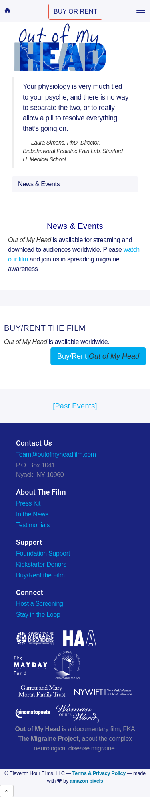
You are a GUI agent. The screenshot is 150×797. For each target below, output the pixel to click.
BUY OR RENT (75, 11)
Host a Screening (39, 603)
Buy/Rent (98, 356)
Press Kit (28, 503)
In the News (32, 514)
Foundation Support (43, 553)
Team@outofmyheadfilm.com (56, 454)
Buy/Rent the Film (40, 575)
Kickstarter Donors (41, 564)
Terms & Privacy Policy (99, 773)
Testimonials (33, 525)
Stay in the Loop (38, 614)
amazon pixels (86, 781)
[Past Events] (75, 406)
